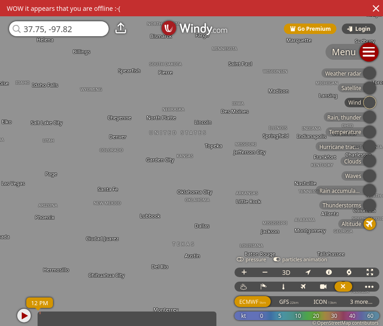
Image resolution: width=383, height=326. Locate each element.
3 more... (361, 302)
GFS (288, 302)
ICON (325, 302)
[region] (191, 163)
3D (286, 272)
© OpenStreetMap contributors (345, 323)
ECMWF (252, 302)
